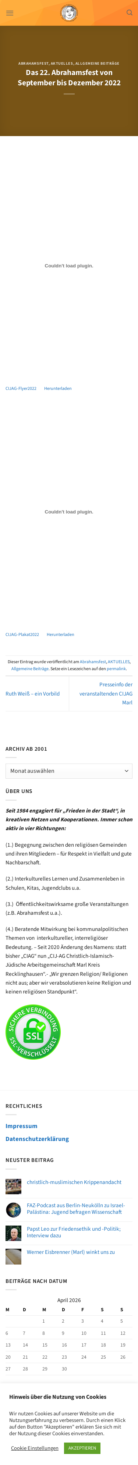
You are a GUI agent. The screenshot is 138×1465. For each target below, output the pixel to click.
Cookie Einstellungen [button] (35, 1448)
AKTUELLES (62, 63)
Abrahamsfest (33, 63)
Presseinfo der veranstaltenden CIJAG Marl (105, 693)
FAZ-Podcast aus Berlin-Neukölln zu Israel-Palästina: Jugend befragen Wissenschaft (76, 1208)
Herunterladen (58, 388)
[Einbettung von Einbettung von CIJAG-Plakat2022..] (69, 511)
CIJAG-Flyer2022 (21, 388)
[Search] (129, 13)
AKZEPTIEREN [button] (82, 1448)
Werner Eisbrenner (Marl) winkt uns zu (71, 1252)
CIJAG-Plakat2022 (22, 635)
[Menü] (10, 13)
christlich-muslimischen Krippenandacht (74, 1182)
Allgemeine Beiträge (97, 63)
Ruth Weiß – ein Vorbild (33, 694)
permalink (116, 669)
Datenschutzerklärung (37, 1139)
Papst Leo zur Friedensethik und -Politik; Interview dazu (74, 1232)
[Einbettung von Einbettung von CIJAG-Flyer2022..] (69, 266)
